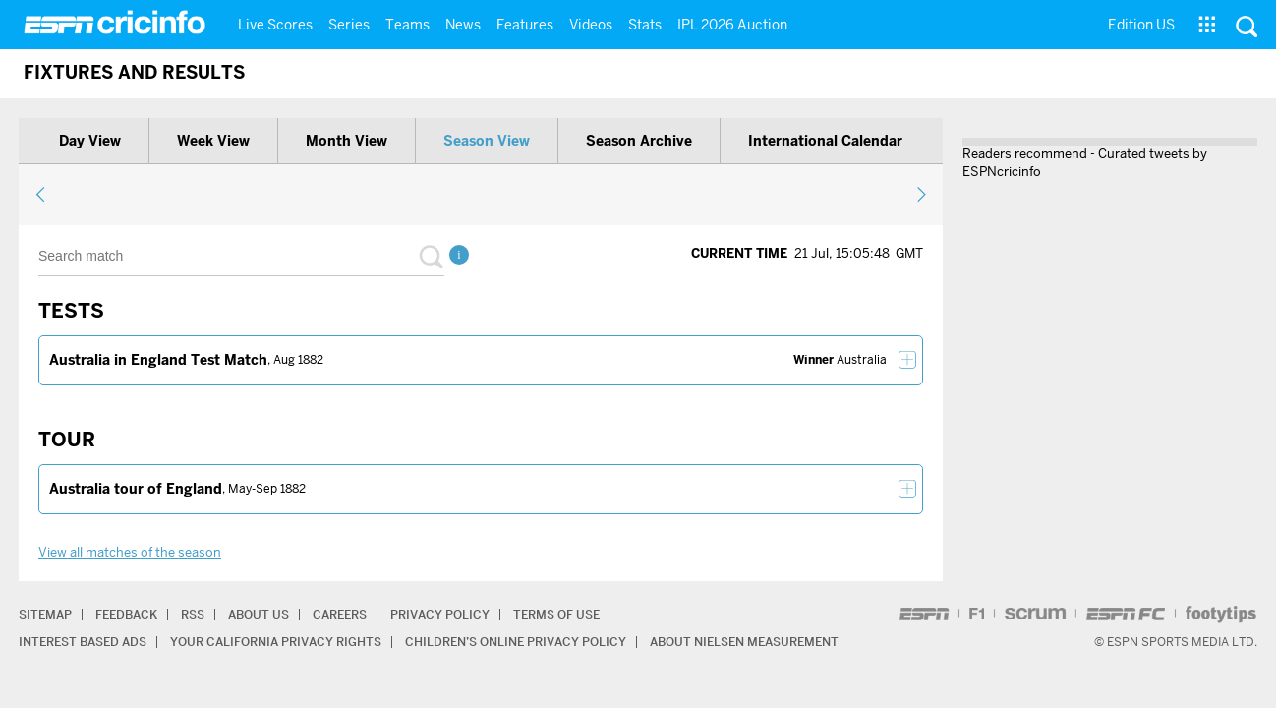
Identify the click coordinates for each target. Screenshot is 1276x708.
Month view (346, 140)
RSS (192, 614)
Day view (90, 140)
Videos (590, 24)
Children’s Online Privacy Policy (515, 641)
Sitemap (45, 614)
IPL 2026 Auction (732, 24)
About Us (258, 614)
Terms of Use (556, 614)
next (920, 194)
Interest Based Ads (82, 641)
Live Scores (275, 24)
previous (40, 194)
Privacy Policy (440, 614)
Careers (340, 614)
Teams (407, 24)
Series (349, 24)
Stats (645, 24)
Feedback (126, 614)
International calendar (825, 140)
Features (524, 24)
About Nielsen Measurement (744, 641)
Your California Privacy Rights (275, 641)
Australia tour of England (135, 489)
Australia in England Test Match (158, 360)
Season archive (639, 140)
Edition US (1141, 24)
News (463, 24)
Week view (213, 140)
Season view (486, 140)
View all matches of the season (129, 552)
